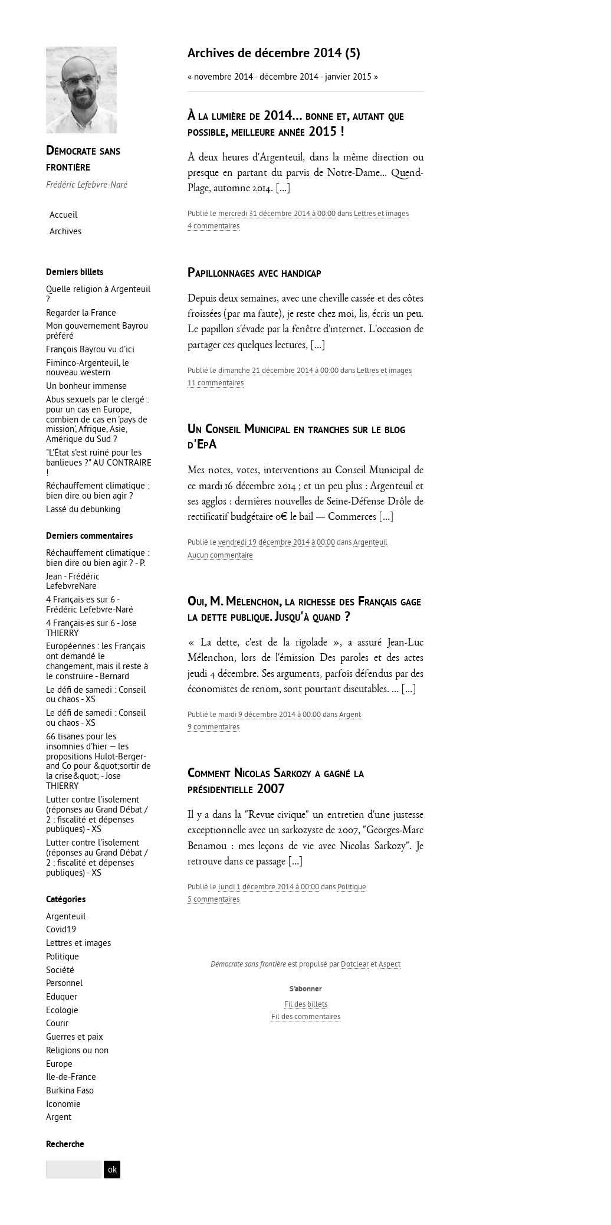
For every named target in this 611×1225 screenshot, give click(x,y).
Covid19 (61, 929)
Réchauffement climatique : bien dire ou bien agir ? (97, 490)
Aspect (389, 963)
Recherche (65, 1144)
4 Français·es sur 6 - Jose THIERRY (91, 627)
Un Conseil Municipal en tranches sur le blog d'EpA (296, 437)
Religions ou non (77, 1050)
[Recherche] (73, 1170)
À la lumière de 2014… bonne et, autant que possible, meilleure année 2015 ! (296, 124)
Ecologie (62, 1010)
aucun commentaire (220, 554)
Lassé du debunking (83, 509)
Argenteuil (370, 541)
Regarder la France (81, 312)
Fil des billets (305, 1003)
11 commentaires (216, 382)
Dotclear (355, 963)
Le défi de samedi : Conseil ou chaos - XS (96, 694)
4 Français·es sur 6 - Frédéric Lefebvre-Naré (89, 604)
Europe (59, 1063)
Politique (351, 886)
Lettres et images (381, 213)
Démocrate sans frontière (83, 159)
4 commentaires (213, 225)
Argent (350, 714)
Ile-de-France (71, 1076)
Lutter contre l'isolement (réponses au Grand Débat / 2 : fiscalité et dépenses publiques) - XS (96, 814)
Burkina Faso (70, 1090)
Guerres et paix (74, 1036)
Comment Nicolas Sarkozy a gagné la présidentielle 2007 (276, 781)
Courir (57, 1023)
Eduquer (61, 996)
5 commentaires (213, 898)
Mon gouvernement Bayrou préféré (97, 330)
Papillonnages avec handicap (254, 273)
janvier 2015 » (351, 76)
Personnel (64, 982)
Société (60, 969)
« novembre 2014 (220, 76)
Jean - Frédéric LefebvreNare (73, 581)
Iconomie (63, 1103)
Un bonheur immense (86, 385)
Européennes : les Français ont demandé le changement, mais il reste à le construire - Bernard (97, 661)
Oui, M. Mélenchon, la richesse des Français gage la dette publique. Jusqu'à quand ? (304, 609)
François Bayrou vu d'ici (90, 349)
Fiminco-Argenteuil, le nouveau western (87, 367)
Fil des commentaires (305, 1016)
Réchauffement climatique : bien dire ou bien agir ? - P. (97, 557)
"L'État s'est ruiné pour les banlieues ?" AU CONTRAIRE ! (99, 462)
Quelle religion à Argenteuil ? (98, 293)
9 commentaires (213, 726)
